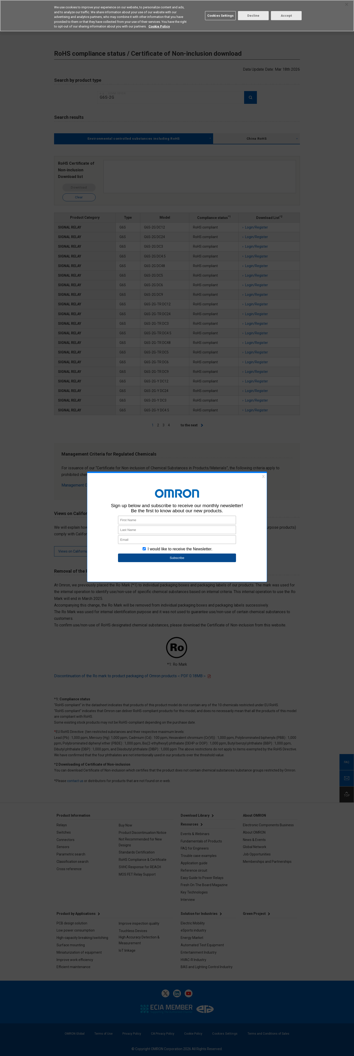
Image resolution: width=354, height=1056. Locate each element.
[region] (177, 15)
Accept (286, 15)
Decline (253, 15)
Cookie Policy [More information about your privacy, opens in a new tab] (159, 26)
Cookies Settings (220, 15)
